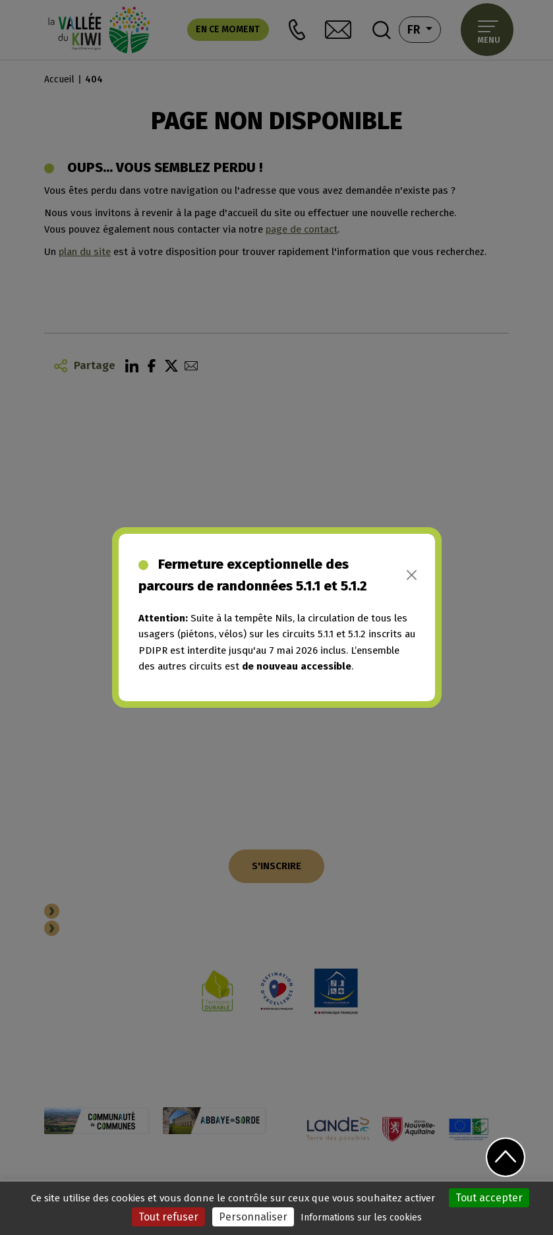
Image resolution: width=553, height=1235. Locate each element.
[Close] (411, 575)
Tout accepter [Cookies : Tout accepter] (489, 1198)
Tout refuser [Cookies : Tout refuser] (168, 1217)
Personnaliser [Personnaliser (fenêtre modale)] (253, 1217)
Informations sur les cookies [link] (361, 1217)
